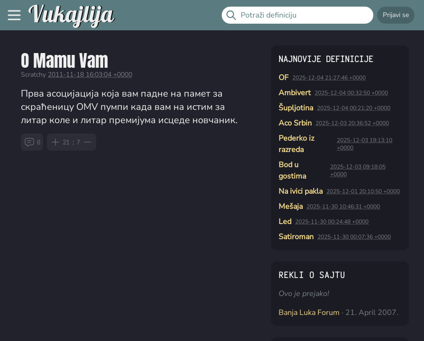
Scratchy (33, 74)
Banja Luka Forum (309, 312)
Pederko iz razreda (296, 144)
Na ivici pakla (301, 191)
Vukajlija (70, 15)
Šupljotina (296, 108)
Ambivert (295, 93)
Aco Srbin (295, 123)
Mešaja (291, 206)
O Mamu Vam (64, 60)
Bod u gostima (292, 170)
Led (285, 221)
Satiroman (296, 237)
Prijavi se (396, 14)
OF (284, 77)
